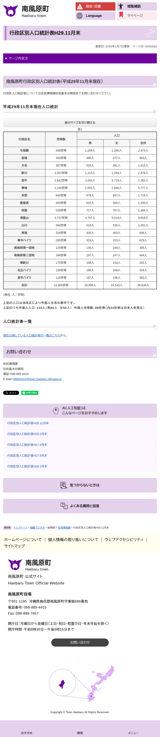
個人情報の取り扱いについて (73, 540)
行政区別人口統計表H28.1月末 (27, 466)
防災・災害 (93, 6)
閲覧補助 (134, 6)
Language (94, 15)
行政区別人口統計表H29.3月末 (27, 434)
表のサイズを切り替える (80, 122)
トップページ (20, 527)
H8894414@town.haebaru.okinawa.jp (37, 379)
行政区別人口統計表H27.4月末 (27, 444)
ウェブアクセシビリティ (124, 540)
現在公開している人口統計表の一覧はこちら (31, 335)
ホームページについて (23, 540)
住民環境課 (64, 527)
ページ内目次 (18, 58)
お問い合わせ (80, 642)
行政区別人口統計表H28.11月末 (28, 423)
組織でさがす (37, 527)
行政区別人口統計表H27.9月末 (27, 455)
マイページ (135, 15)
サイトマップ (14, 546)
